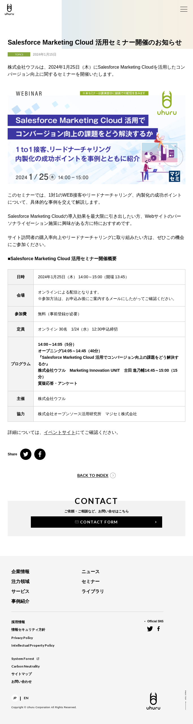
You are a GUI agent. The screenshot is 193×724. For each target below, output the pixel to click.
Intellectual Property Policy (32, 645)
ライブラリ (93, 591)
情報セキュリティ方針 (28, 630)
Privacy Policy (22, 638)
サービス (20, 591)
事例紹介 (20, 601)
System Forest (25, 658)
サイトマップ (21, 674)
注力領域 (20, 581)
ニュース (91, 571)
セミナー (91, 581)
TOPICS (19, 54)
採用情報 (18, 622)
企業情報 (20, 571)
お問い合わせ (21, 682)
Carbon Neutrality (25, 666)
